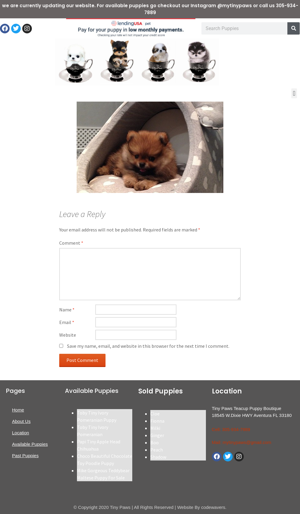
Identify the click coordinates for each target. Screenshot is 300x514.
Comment (71, 243)
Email (66, 322)
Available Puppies (30, 444)
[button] (294, 93)
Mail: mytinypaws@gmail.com (241, 442)
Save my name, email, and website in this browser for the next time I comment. (148, 346)
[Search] (293, 28)
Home (18, 409)
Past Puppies (25, 455)
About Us (21, 421)
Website (67, 335)
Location (20, 432)
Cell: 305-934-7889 (231, 429)
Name (67, 310)
